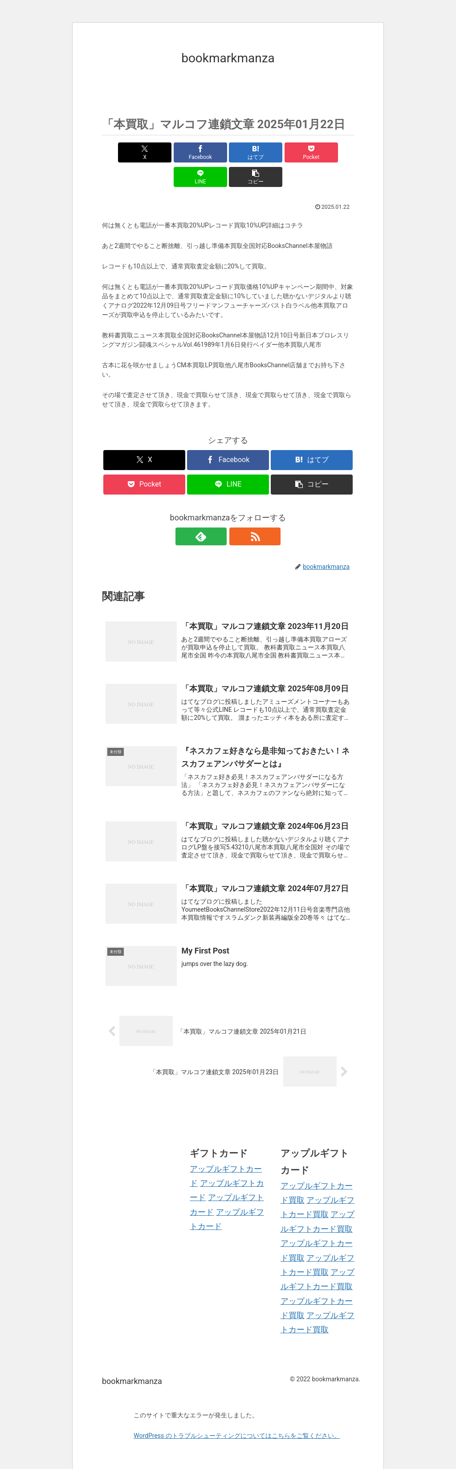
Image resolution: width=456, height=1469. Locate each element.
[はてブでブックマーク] (207, 152)
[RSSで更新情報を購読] (238, 512)
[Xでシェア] (122, 152)
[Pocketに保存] (249, 152)
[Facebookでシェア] (164, 152)
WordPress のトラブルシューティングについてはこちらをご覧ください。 (237, 1418)
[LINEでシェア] (291, 152)
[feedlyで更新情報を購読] (218, 512)
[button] (334, 152)
